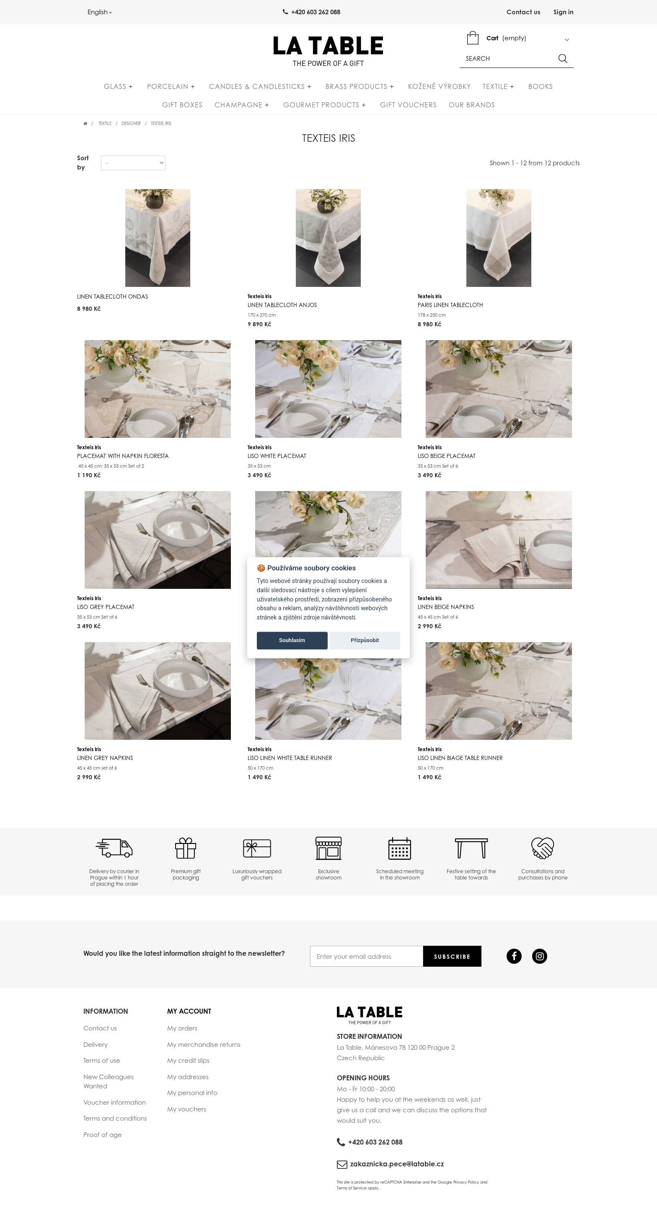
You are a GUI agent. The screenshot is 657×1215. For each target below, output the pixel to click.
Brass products (326, 90)
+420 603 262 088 (375, 1146)
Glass (111, 90)
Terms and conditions (115, 1122)
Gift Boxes (537, 90)
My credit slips (188, 1064)
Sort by (83, 166)
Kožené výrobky (400, 90)
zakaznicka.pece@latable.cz (397, 1167)
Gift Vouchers (373, 108)
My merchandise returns (204, 1047)
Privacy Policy (466, 1186)
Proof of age (102, 1138)
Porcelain (155, 90)
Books (492, 90)
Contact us (524, 12)
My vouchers (186, 1112)
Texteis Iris (282, 304)
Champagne (221, 108)
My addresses (188, 1080)
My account (189, 1015)
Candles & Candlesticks (235, 90)
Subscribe (452, 960)
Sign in (564, 12)
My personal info (192, 1096)
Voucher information (114, 1105)
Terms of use (101, 1064)
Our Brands (437, 108)
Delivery (95, 1047)
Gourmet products (295, 108)
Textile (455, 90)
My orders (182, 1031)
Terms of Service (352, 1191)
